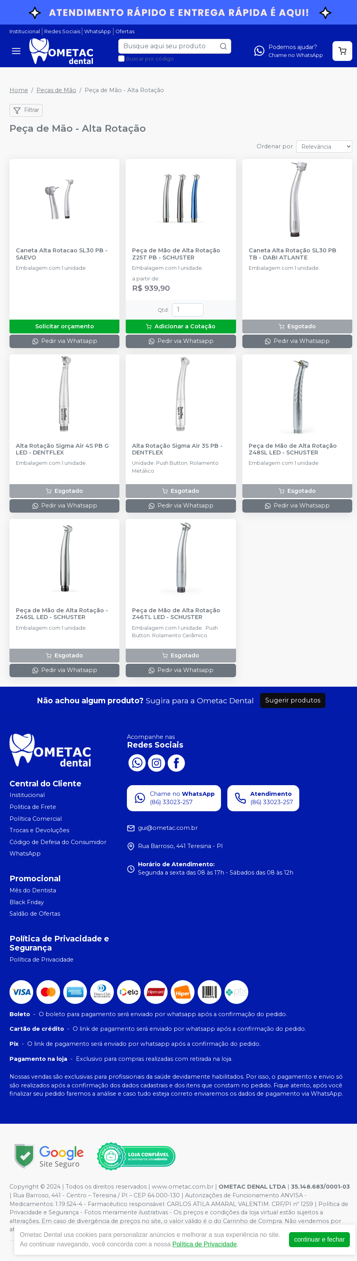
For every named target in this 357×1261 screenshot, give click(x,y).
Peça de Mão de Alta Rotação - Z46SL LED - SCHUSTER (62, 614)
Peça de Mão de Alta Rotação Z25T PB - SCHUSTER (176, 254)
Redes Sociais (62, 31)
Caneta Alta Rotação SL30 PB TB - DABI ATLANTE (292, 254)
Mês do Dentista (32, 890)
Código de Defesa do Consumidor (57, 842)
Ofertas (124, 31)
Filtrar (26, 110)
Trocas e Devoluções (39, 830)
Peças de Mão (56, 90)
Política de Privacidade (41, 959)
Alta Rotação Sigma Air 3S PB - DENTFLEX (177, 449)
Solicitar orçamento (64, 326)
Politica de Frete (32, 806)
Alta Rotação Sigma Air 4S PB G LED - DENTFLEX (62, 449)
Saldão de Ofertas (34, 913)
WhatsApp (97, 31)
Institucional (24, 31)
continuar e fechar (319, 1239)
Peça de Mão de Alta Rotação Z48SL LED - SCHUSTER (293, 449)
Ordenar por (275, 146)
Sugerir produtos (292, 700)
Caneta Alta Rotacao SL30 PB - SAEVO (62, 254)
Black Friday (26, 902)
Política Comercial (35, 818)
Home (18, 90)
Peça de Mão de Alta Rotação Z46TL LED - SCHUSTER (176, 614)
